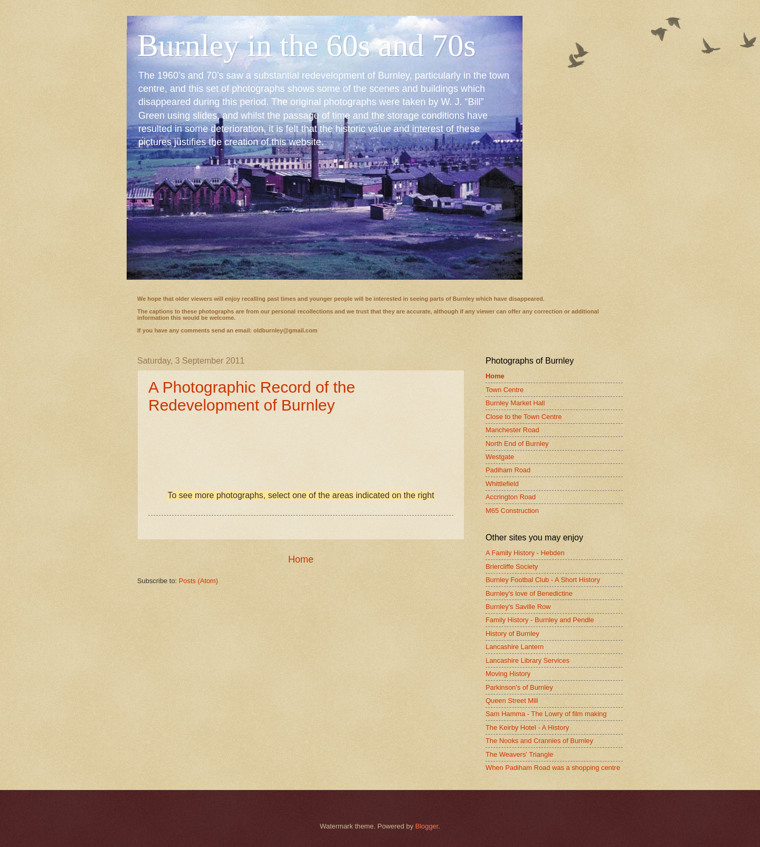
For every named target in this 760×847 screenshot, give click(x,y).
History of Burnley (512, 633)
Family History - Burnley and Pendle (540, 620)
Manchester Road (512, 430)
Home (301, 559)
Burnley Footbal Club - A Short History (543, 580)
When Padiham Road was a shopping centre (553, 768)
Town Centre (505, 390)
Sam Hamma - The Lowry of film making (546, 714)
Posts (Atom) (198, 581)
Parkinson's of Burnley (519, 687)
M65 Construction (512, 511)
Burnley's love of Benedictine (529, 593)
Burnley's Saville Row (518, 607)
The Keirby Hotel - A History (527, 727)
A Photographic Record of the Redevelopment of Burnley (251, 396)
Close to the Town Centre (524, 417)
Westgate (500, 457)
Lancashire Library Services (527, 660)
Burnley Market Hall (515, 403)
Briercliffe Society (512, 566)
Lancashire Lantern (515, 647)
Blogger (427, 826)
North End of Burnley (517, 444)
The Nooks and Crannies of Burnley (539, 741)
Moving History (508, 674)
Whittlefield (502, 484)
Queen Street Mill (512, 701)
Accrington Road (511, 497)
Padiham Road (508, 470)
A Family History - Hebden (525, 553)
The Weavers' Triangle (519, 754)
